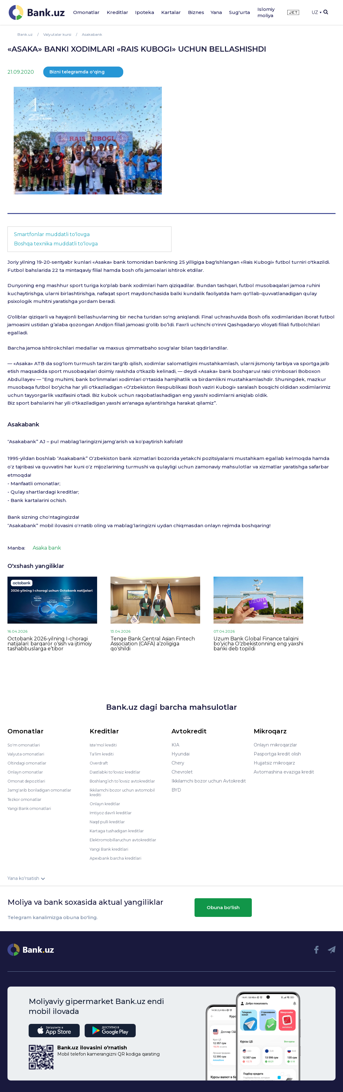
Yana (216, 12)
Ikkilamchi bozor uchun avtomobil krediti (126, 792)
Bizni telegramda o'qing (77, 72)
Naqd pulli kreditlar (110, 821)
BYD (176, 790)
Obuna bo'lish (223, 907)
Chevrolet (182, 772)
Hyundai (181, 754)
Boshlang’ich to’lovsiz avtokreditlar (127, 781)
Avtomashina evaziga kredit (284, 772)
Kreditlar (117, 12)
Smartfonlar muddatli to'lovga (52, 234)
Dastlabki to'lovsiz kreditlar (118, 772)
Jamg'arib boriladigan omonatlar (42, 790)
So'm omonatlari (25, 745)
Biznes (196, 12)
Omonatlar (86, 12)
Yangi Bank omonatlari (31, 808)
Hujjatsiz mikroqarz (274, 763)
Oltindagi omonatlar (29, 763)
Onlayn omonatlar (26, 772)
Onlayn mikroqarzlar (275, 745)
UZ (317, 12)
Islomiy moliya (266, 12)
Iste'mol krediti (106, 745)
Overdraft (100, 763)
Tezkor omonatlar (26, 799)
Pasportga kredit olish (277, 754)
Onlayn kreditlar (107, 803)
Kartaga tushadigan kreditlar (120, 830)
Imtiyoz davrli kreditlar (114, 812)
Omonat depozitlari (28, 781)
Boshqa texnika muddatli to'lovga (56, 244)
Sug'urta (239, 12)
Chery (178, 763)
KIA (175, 745)
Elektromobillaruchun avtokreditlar (127, 839)
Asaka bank (47, 548)
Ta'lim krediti (103, 754)
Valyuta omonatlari (27, 754)
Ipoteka (144, 12)
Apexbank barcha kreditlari (118, 857)
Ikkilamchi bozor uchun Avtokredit (209, 781)
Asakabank (23, 424)
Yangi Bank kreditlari (112, 848)
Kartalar (171, 12)
